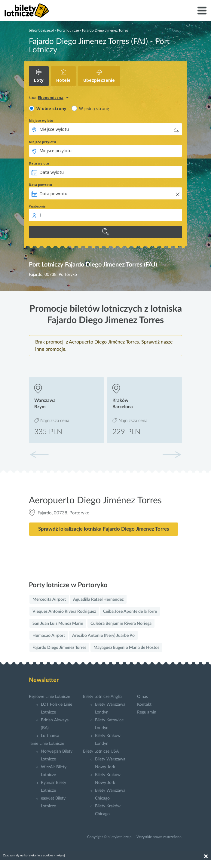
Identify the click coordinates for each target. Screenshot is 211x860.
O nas (142, 697)
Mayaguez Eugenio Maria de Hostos (126, 648)
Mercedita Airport (49, 599)
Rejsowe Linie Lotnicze (49, 697)
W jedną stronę (94, 108)
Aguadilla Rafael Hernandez (98, 599)
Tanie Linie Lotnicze (46, 743)
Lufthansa (50, 736)
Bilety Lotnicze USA (101, 751)
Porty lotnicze (68, 30)
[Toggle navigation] (201, 10)
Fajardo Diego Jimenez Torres (59, 648)
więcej (61, 855)
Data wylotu (39, 163)
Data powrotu (40, 185)
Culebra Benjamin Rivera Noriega (120, 623)
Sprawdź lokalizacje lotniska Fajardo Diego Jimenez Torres (103, 529)
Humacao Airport (48, 635)
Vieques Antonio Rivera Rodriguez (64, 611)
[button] (171, 454)
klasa (32, 97)
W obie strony (51, 108)
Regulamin (146, 712)
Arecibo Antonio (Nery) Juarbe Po (103, 635)
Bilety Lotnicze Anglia (102, 697)
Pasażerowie (37, 206)
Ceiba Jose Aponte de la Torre (130, 611)
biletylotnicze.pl (41, 30)
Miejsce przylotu (42, 142)
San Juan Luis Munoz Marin (57, 623)
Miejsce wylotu (41, 121)
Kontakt (144, 704)
